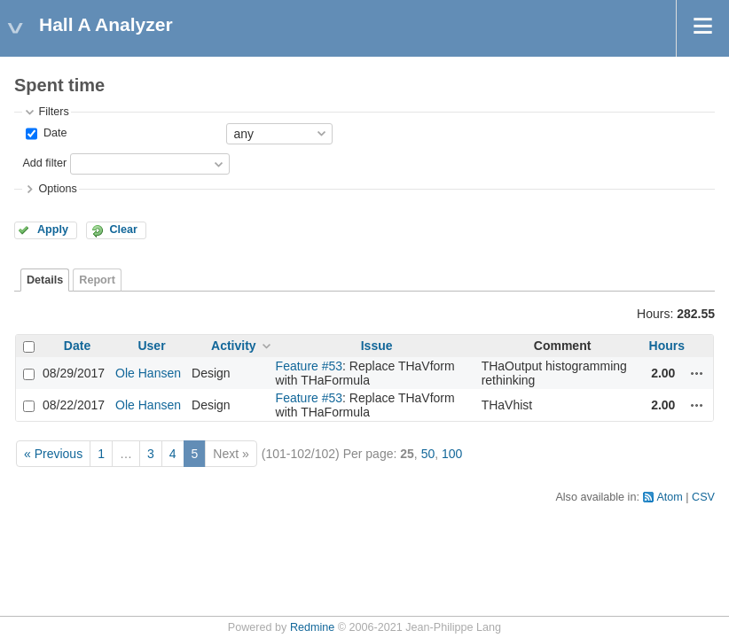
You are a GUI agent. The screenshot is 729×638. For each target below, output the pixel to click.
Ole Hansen (148, 373)
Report (97, 280)
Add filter (44, 163)
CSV (703, 497)
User (151, 345)
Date (53, 133)
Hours (667, 345)
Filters (53, 111)
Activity (233, 345)
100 (452, 454)
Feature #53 (309, 366)
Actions (697, 373)
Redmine (312, 627)
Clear (123, 229)
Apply (52, 229)
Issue (377, 345)
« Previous (53, 454)
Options (57, 189)
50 (428, 454)
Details (45, 280)
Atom (669, 497)
